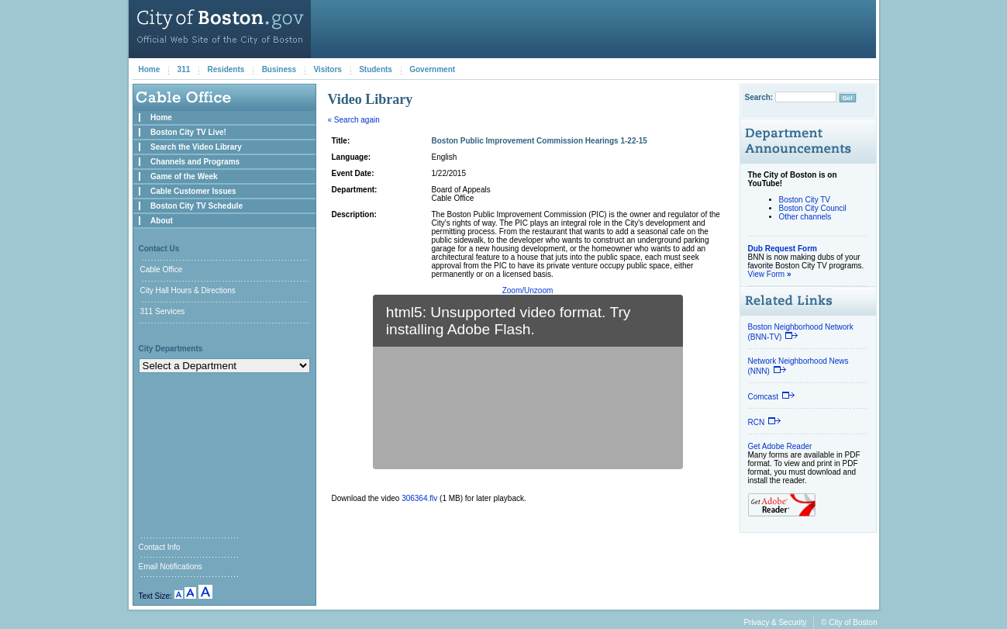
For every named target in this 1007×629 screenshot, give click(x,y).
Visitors (327, 69)
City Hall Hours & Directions (188, 290)
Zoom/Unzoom (528, 290)
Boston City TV (805, 199)
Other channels (805, 217)
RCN (765, 422)
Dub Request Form (782, 248)
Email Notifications (170, 566)
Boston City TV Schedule (196, 206)
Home (149, 69)
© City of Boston (849, 622)
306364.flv (419, 498)
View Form (769, 274)
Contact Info (160, 547)
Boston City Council (813, 208)
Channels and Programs (195, 161)
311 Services (162, 311)
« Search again (354, 120)
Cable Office (161, 269)
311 (184, 69)
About (161, 220)
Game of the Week (184, 176)
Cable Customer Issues (193, 191)
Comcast (771, 396)
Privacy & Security (774, 622)
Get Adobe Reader (780, 446)
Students (375, 69)
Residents (226, 69)
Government (432, 69)
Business (279, 69)
